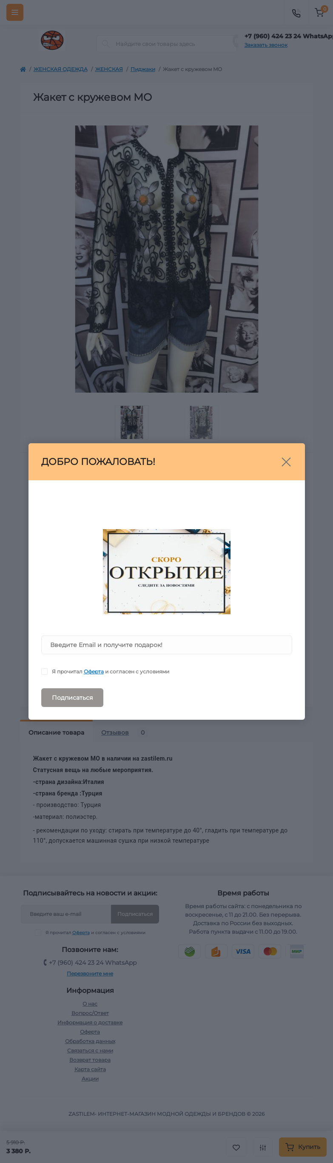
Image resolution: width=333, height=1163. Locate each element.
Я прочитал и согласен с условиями (110, 671)
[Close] (286, 462)
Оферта (94, 671)
